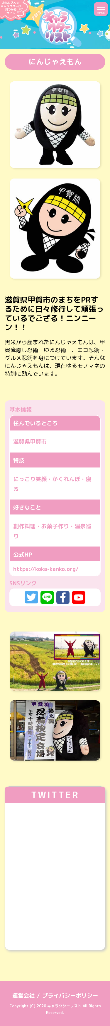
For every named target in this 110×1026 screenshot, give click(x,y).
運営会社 (23, 995)
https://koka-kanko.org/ (46, 569)
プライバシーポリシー (70, 995)
